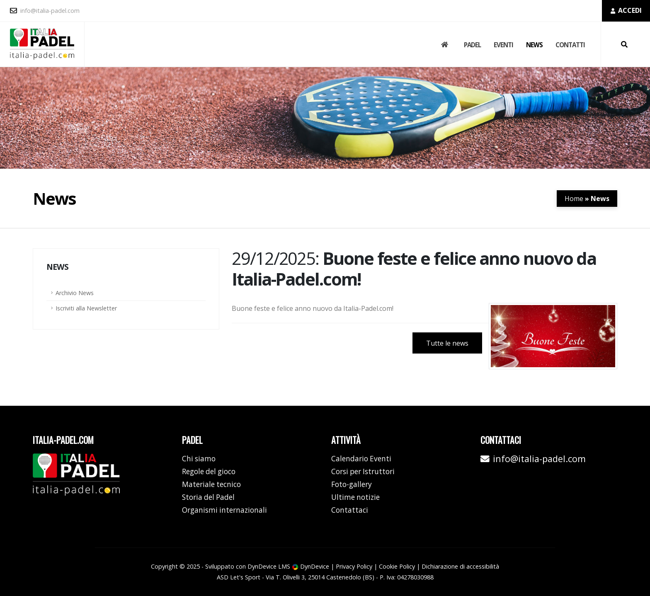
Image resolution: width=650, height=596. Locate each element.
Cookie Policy (397, 566)
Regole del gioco (208, 471)
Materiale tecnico (211, 484)
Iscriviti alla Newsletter (86, 308)
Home (574, 198)
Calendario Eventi (361, 458)
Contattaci (349, 510)
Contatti (570, 45)
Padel (472, 45)
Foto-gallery (351, 484)
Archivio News (75, 293)
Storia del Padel (208, 497)
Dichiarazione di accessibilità (460, 566)
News (534, 45)
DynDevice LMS (268, 566)
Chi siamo (199, 458)
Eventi (503, 45)
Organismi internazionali (224, 510)
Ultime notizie (355, 497)
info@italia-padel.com (45, 11)
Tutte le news (447, 343)
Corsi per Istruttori (363, 471)
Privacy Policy (354, 566)
